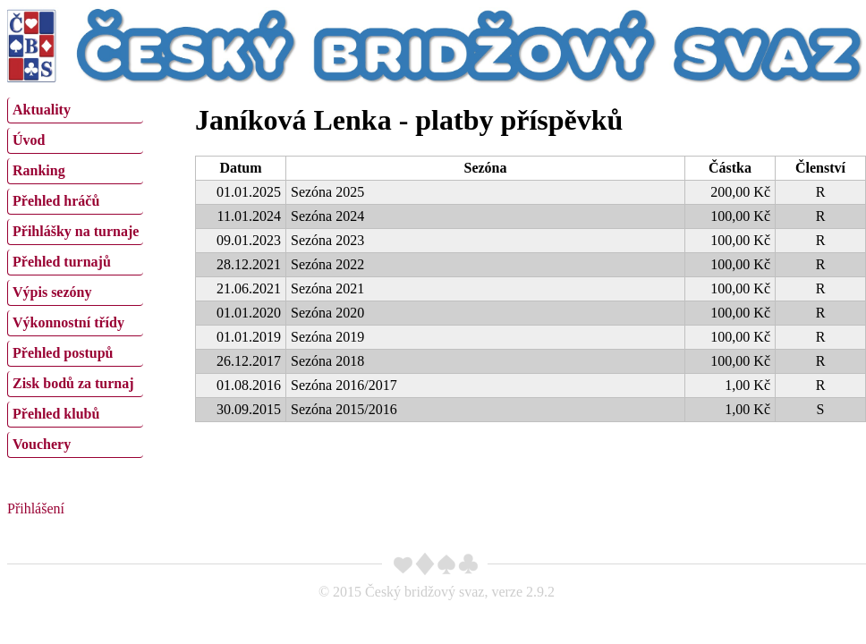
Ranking (39, 170)
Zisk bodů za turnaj (73, 383)
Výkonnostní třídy (68, 322)
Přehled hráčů (56, 200)
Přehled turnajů (62, 261)
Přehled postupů (63, 352)
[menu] (75, 275)
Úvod (29, 140)
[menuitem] (75, 110)
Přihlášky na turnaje (76, 231)
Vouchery (42, 444)
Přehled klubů (56, 413)
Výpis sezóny (52, 292)
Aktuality (42, 109)
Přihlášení (35, 508)
